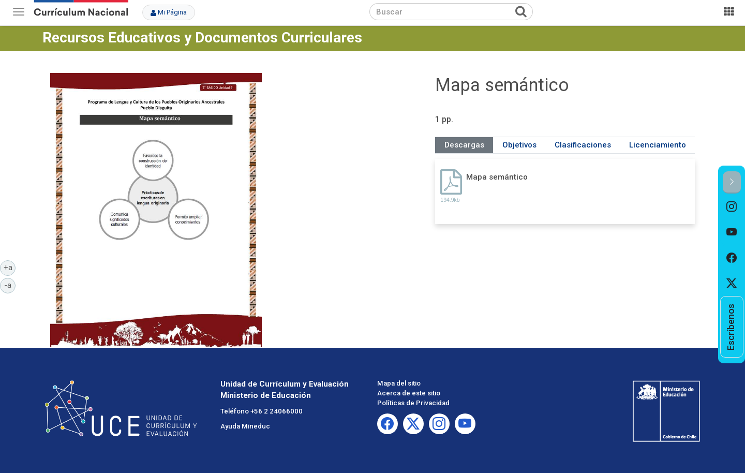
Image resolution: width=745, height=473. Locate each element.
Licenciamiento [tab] (657, 145)
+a (10, 267)
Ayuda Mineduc (245, 426)
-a (10, 284)
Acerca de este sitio (408, 393)
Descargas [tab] (464, 145)
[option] (731, 206)
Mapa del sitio (399, 383)
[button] (732, 182)
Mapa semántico (497, 177)
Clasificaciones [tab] (583, 145)
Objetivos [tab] (519, 145)
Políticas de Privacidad (413, 403)
